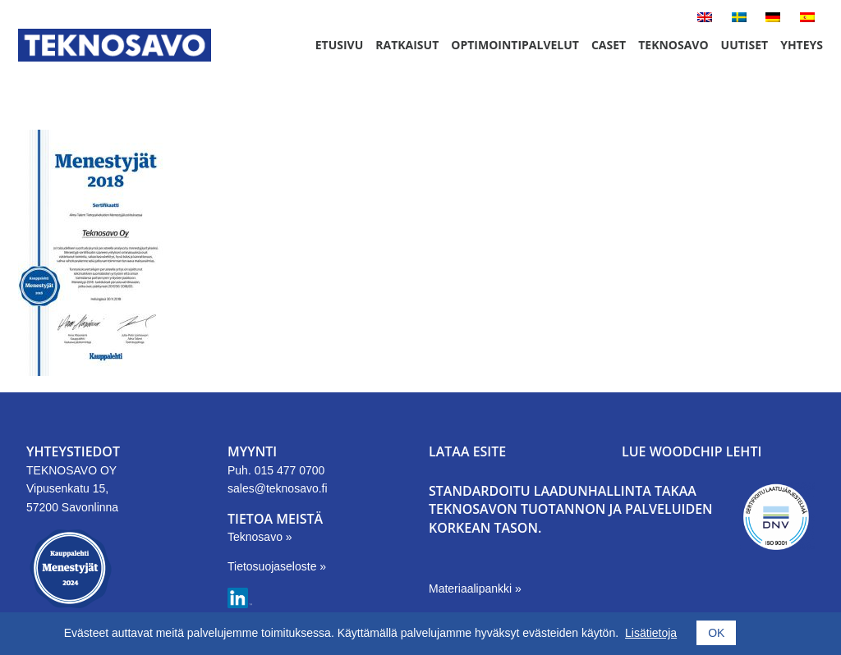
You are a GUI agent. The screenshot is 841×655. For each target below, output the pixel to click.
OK (716, 632)
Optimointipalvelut (515, 45)
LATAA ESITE (467, 451)
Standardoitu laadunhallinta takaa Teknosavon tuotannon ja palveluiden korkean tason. (571, 509)
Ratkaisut (407, 45)
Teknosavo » (259, 536)
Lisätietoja (651, 632)
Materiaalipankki (472, 588)
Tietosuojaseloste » (276, 566)
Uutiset (745, 45)
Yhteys (801, 45)
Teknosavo (673, 45)
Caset (608, 45)
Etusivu (339, 45)
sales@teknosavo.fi (277, 488)
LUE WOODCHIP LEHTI (691, 451)
